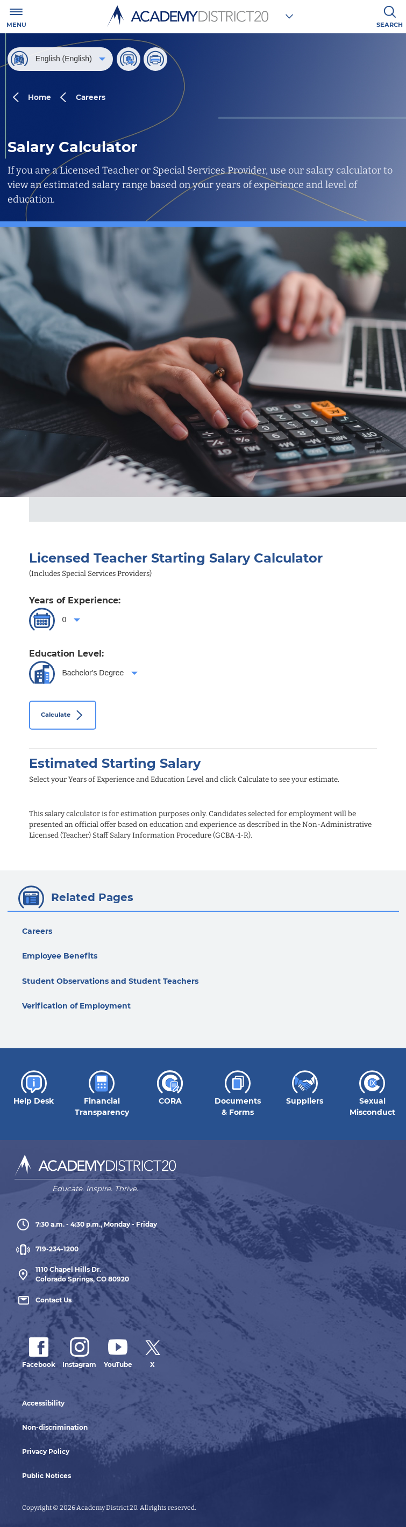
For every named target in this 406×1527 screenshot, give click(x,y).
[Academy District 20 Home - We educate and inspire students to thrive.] (95, 1169)
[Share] (128, 59)
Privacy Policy (45, 1451)
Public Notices (46, 1476)
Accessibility (43, 1403)
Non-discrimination (55, 1427)
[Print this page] (155, 59)
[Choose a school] (289, 16)
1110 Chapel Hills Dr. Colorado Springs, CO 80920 (72, 1274)
